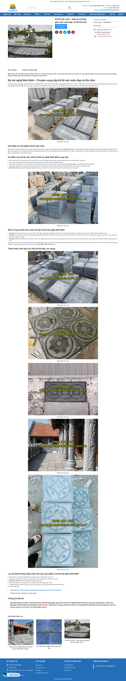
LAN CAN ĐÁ (59, 14)
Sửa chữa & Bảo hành (41, 673)
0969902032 (14, 675)
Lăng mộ (28, 14)
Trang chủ (7, 14)
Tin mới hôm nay (40, 667)
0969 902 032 (61, 26)
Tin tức (112, 14)
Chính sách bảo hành (70, 667)
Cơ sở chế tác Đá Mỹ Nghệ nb (105, 666)
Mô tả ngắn (12, 70)
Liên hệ (120, 14)
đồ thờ (47, 14)
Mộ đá (38, 14)
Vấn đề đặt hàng (68, 665)
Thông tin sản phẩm (29, 70)
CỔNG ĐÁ (71, 14)
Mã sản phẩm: (98, 22)
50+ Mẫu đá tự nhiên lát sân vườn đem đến (49, 647)
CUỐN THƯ (82, 14)
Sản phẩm (38, 670)
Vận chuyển (67, 670)
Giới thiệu (17, 14)
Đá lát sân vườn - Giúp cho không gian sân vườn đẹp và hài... (77, 641)
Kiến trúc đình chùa (98, 14)
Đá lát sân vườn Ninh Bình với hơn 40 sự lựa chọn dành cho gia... (20, 648)
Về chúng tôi (38, 665)
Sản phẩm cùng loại (15, 616)
